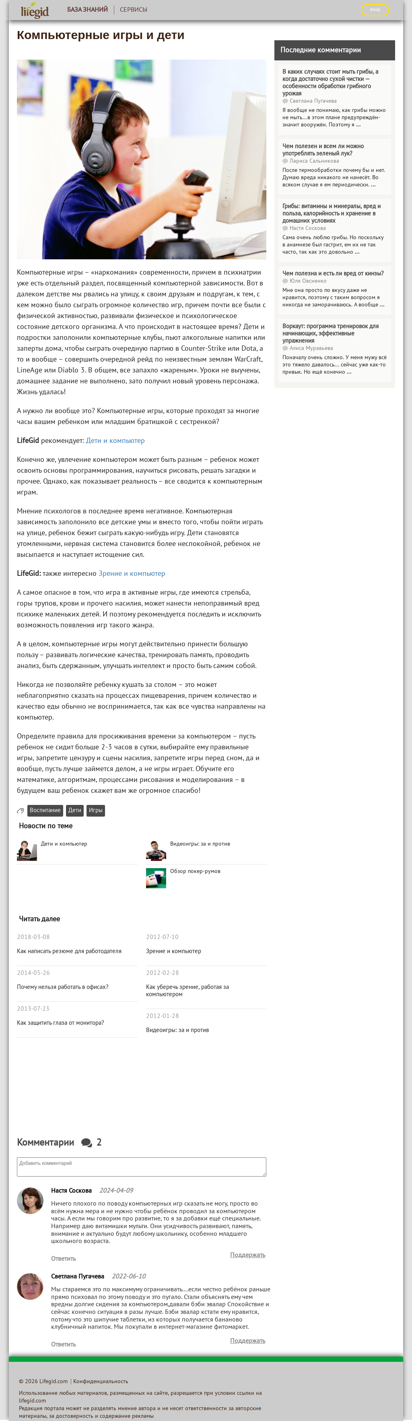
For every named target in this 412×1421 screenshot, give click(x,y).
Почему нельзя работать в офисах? (63, 987)
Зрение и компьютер (132, 574)
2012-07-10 (162, 937)
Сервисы (133, 10)
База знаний (87, 10)
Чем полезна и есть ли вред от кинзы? (333, 274)
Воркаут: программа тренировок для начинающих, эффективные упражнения (330, 334)
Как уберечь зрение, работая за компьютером (187, 991)
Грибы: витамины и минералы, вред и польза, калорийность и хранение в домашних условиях (331, 214)
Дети (74, 810)
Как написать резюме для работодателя (69, 951)
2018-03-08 (33, 937)
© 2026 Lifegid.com (43, 1381)
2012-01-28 (162, 1016)
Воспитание (45, 810)
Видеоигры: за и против (177, 1030)
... (358, 125)
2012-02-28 (162, 973)
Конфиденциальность (100, 1381)
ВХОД (375, 10)
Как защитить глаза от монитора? (60, 1023)
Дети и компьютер (115, 441)
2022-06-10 (128, 1277)
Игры (96, 810)
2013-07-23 (33, 1009)
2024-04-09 (116, 1191)
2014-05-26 (33, 973)
